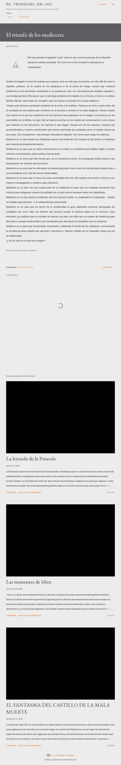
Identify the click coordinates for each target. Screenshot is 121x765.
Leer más (111, 492)
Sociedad (29, 267)
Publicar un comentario (29, 492)
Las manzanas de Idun (28, 581)
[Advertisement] (60, 354)
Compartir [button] (107, 267)
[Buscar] (103, 4)
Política (20, 267)
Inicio (8, 17)
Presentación (22, 17)
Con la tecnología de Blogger (60, 755)
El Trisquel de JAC (29, 4)
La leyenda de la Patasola (31, 458)
